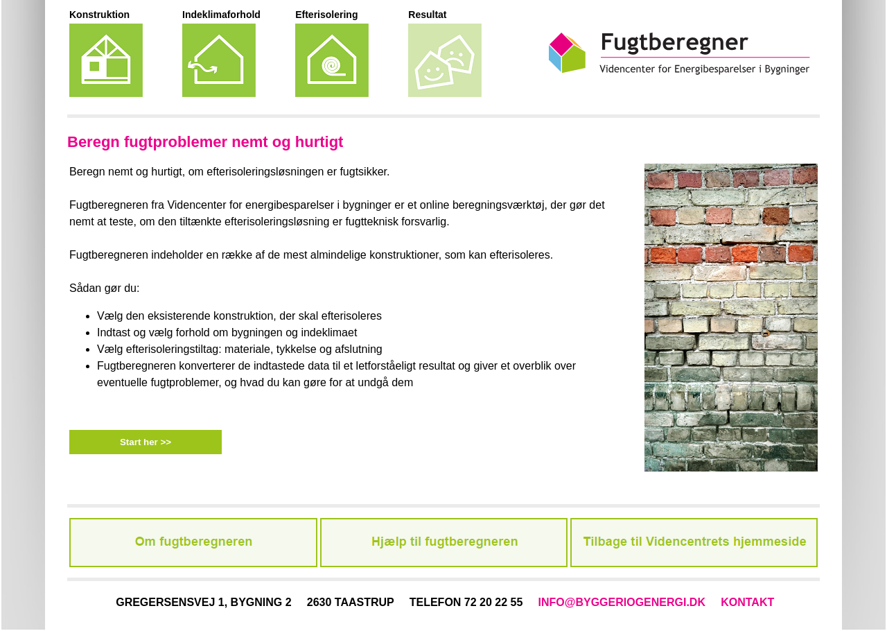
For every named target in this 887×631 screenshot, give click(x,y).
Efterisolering (326, 14)
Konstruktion (99, 14)
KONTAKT (747, 602)
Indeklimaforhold (221, 14)
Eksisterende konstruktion (106, 60)
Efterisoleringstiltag (332, 60)
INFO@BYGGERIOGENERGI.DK (621, 602)
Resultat (427, 14)
